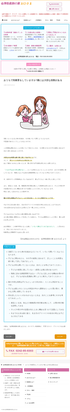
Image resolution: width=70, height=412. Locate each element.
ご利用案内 (38, 20)
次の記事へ (61, 336)
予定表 (58, 20)
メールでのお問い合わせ (53, 352)
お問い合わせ (54, 9)
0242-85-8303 (54, 4)
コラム (66, 20)
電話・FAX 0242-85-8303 (44, 56)
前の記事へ (9, 336)
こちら (11, 50)
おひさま (16, 3)
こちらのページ (51, 48)
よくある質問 (30, 403)
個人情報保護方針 (55, 377)
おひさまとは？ (15, 20)
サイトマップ (54, 382)
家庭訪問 (32, 50)
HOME (4, 20)
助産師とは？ (27, 20)
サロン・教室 (49, 20)
